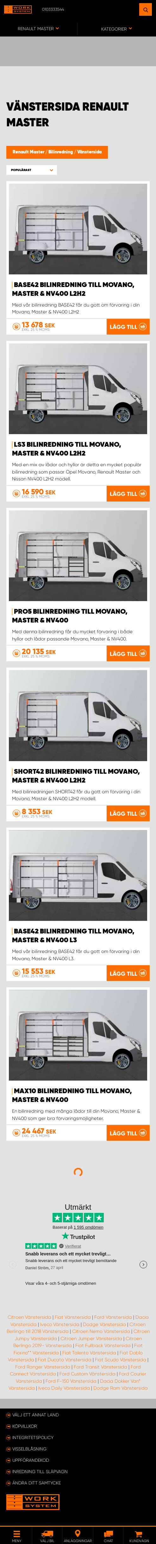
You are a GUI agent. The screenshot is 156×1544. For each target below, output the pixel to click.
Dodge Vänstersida (104, 1324)
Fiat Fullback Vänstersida (103, 1345)
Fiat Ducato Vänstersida (64, 1360)
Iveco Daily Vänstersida (64, 1388)
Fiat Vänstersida (73, 1317)
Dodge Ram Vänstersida (120, 1388)
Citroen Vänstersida (29, 1317)
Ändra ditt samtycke (36, 1482)
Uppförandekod (30, 1460)
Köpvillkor (24, 1426)
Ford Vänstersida (113, 1317)
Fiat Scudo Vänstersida (120, 1360)
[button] (31, 170)
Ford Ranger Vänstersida (42, 1367)
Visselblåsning (29, 1448)
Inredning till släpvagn (40, 1471)
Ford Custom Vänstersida (87, 1374)
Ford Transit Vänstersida (100, 1367)
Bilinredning (61, 152)
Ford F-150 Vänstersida (71, 1381)
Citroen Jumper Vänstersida (91, 1338)
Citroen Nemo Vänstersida (101, 1331)
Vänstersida (89, 152)
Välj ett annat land (35, 1414)
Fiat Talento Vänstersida (89, 1353)
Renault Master (29, 152)
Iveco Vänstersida (59, 1324)
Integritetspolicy (32, 1437)
